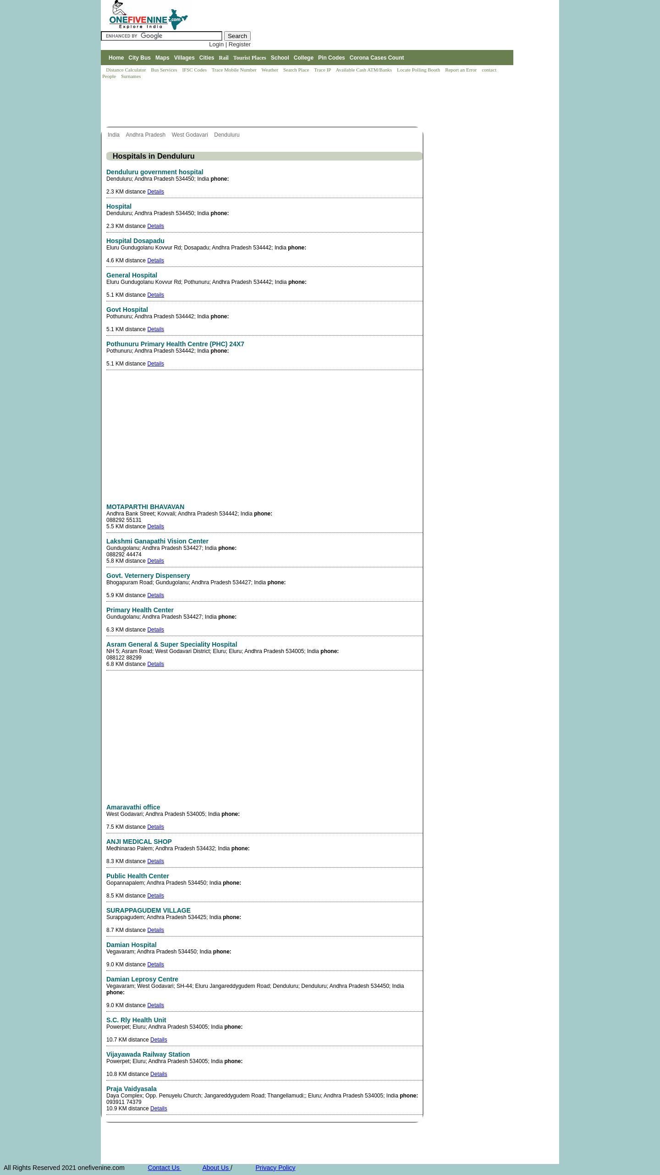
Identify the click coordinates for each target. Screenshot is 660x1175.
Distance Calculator (126, 69)
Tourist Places (249, 58)
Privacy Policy (275, 1167)
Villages (184, 58)
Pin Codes (331, 58)
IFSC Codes (195, 69)
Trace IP (323, 69)
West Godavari (190, 135)
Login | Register (230, 44)
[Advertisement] (267, 103)
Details (155, 191)
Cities (206, 58)
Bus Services (164, 69)
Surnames (131, 76)
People (109, 76)
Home (116, 58)
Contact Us (164, 1167)
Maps (162, 58)
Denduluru (227, 135)
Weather (271, 69)
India (114, 135)
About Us (216, 1167)
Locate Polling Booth (419, 69)
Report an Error (461, 69)
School (280, 58)
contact (490, 69)
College (304, 58)
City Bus (139, 58)
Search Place (296, 69)
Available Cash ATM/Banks (364, 69)
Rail (224, 58)
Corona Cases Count (377, 58)
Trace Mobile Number (235, 69)
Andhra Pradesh (146, 135)
